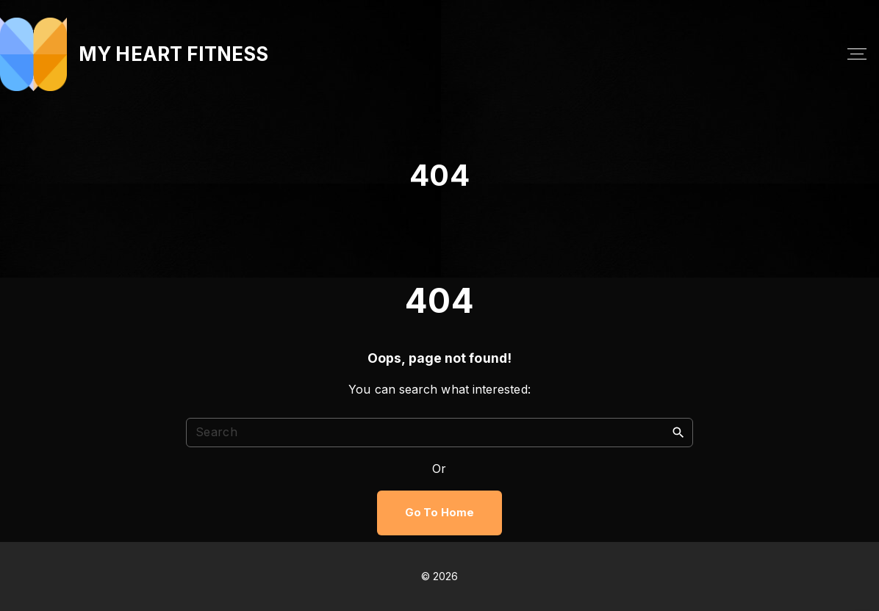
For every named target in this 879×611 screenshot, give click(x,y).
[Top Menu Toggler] (857, 54)
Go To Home (439, 512)
